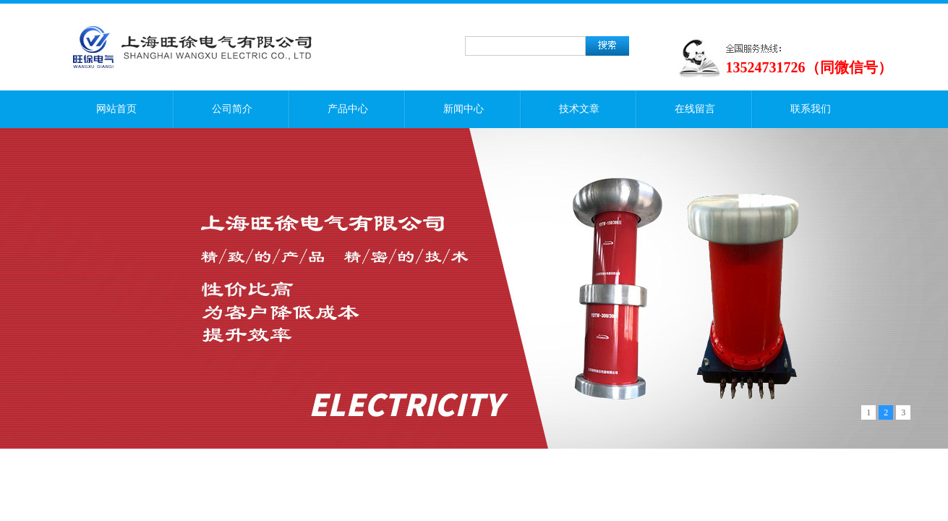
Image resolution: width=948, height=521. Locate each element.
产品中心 (348, 108)
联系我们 (810, 108)
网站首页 (116, 108)
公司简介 (232, 108)
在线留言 (695, 108)
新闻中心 (463, 108)
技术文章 (579, 108)
